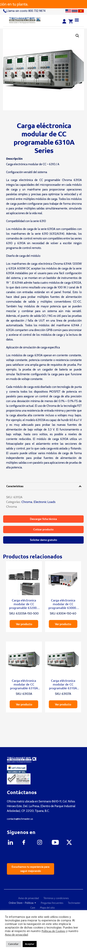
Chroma (26, 502)
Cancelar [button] (13, 944)
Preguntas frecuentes (52, 902)
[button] (77, 35)
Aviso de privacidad (28, 898)
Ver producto (24, 624)
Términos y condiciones (56, 898)
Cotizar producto (43, 529)
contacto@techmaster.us (20, 818)
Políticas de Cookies (53, 931)
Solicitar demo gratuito (43, 540)
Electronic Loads (45, 502)
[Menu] (77, 19)
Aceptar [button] (29, 944)
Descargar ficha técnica (43, 519)
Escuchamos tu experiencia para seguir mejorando (30, 869)
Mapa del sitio (47, 907)
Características (14, 486)
